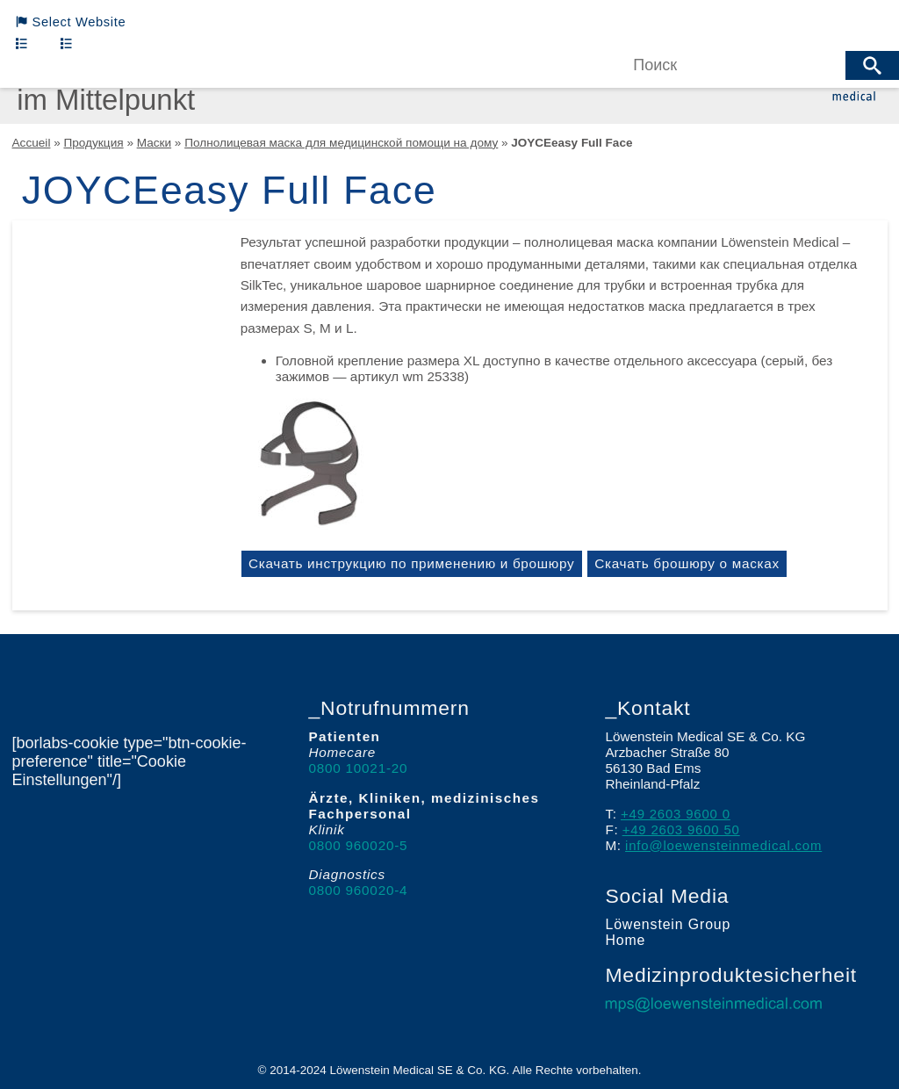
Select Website (73, 22)
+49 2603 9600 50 (682, 829)
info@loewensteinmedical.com (726, 845)
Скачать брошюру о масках (695, 563)
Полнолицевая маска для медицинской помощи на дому (338, 142)
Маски (153, 142)
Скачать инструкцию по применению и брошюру (414, 563)
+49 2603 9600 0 (677, 813)
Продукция (93, 142)
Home (624, 941)
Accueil (31, 142)
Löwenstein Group (665, 925)
